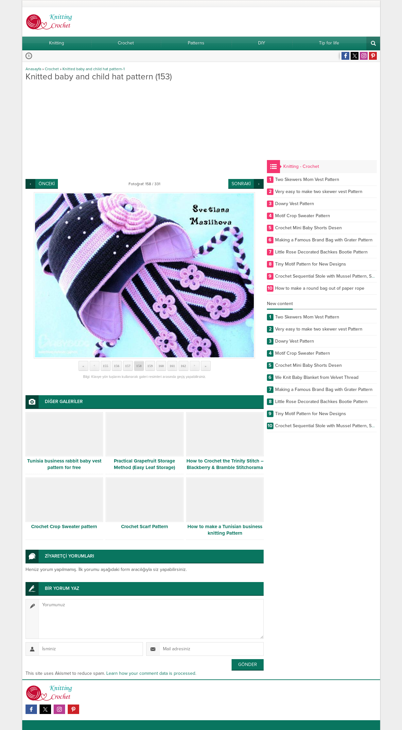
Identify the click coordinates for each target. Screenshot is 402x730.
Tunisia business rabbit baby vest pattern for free (64, 464)
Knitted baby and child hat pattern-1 (93, 69)
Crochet (52, 69)
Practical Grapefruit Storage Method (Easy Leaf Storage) (144, 464)
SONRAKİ (241, 184)
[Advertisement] (145, 130)
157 (128, 366)
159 (150, 366)
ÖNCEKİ (47, 184)
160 (161, 366)
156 (116, 366)
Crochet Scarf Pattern (144, 526)
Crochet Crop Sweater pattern (64, 526)
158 (139, 366)
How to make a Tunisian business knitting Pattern (224, 530)
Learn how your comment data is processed (150, 673)
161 (172, 366)
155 (105, 366)
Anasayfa (33, 69)
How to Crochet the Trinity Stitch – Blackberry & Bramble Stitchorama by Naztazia (225, 467)
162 (183, 366)
